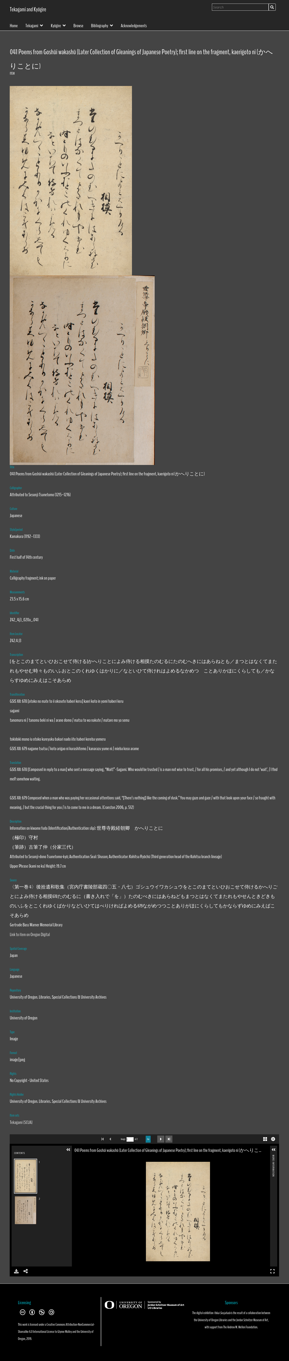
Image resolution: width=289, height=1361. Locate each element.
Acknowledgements (134, 25)
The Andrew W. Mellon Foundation (240, 1327)
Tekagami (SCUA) (21, 1122)
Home (14, 25)
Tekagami (32, 25)
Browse (78, 25)
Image (123, 1139)
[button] (68, 1149)
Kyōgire (56, 25)
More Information (273, 1157)
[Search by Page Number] (130, 1139)
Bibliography (99, 25)
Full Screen (272, 1271)
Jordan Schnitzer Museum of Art (252, 1320)
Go (148, 1139)
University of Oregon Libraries (213, 1320)
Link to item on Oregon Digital (30, 934)
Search (272, 7)
